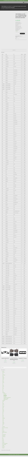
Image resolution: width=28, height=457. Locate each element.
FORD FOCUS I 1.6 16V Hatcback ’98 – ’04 (5, 359)
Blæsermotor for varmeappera (5, 427)
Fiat (2, 383)
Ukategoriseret (3, 446)
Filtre (2, 433)
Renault (3, 411)
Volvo (2, 424)
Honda (3, 385)
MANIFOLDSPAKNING (7, 357)
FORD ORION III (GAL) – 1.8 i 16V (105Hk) (23, 358)
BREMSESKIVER (17, 38)
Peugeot (3, 409)
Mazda (3, 403)
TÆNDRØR (3, 445)
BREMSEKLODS (15, 357)
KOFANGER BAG (3, 435)
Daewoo (3, 381)
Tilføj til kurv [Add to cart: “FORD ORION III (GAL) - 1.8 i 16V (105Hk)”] (22, 361)
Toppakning (24, 357)
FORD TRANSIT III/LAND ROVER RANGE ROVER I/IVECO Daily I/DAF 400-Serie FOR (14, 360)
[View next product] (26, 12)
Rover (3, 412)
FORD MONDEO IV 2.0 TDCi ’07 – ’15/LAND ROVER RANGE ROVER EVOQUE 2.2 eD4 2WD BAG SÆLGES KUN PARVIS (15, 8)
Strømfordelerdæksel (4, 444)
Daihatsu (3, 382)
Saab (2, 413)
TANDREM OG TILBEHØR (6, 398)
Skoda (3, 416)
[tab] (14, 50)
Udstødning (4, 357)
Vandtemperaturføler (5, 399)
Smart (3, 417)
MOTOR (22, 357)
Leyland (3, 401)
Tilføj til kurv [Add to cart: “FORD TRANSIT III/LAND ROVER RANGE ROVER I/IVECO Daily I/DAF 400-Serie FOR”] (14, 363)
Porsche (3, 410)
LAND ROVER (13, 357)
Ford (2, 357)
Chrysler (3, 378)
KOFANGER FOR (3, 436)
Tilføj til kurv (22, 33)
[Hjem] (1, 8)
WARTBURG (3, 426)
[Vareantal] (17, 33)
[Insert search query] (14, 367)
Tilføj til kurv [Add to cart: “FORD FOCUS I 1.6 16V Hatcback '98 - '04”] (5, 362)
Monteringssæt (5, 396)
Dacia (3, 380)
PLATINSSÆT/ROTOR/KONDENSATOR (7, 397)
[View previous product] (24, 12)
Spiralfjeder (3, 442)
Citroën (3, 379)
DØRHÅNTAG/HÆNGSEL (4, 432)
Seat (2, 414)
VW (2, 425)
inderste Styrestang (4, 434)
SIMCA (3, 415)
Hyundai (3, 386)
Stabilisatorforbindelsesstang (4, 443)
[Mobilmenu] (25, 2)
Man (2, 402)
